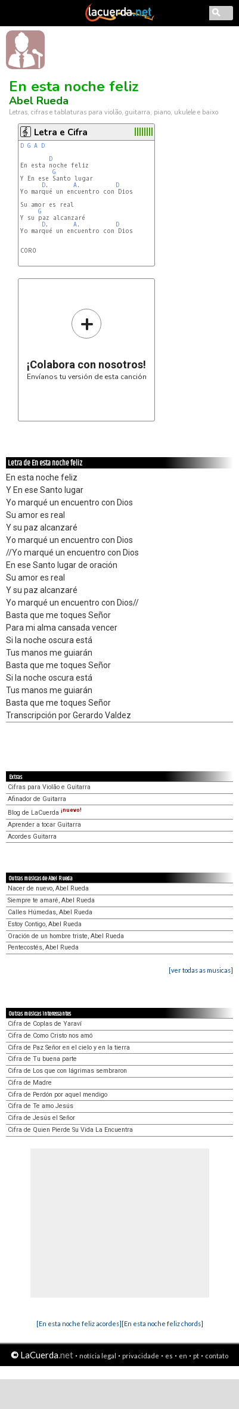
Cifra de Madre (30, 1083)
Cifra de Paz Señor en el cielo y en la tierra (69, 1047)
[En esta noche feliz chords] (162, 1323)
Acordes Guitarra (32, 836)
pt (196, 1356)
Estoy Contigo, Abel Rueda (45, 924)
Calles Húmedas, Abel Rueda (50, 912)
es (169, 1356)
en (183, 1356)
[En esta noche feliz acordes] (79, 1323)
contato (216, 1356)
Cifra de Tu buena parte (42, 1059)
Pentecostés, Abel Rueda (43, 947)
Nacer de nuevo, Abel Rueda (48, 888)
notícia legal (97, 1356)
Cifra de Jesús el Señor (41, 1118)
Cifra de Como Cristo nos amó (50, 1035)
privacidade (140, 1356)
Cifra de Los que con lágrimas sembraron (67, 1071)
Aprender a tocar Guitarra (44, 824)
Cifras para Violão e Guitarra (49, 787)
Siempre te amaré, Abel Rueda (51, 900)
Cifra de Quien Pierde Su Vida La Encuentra (70, 1130)
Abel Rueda (39, 101)
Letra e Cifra (61, 132)
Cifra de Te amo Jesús (40, 1106)
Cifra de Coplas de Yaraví (45, 1024)
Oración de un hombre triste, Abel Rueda (66, 936)
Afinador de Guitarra (37, 799)
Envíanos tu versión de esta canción (87, 344)
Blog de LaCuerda (45, 813)
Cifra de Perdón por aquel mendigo (57, 1094)
